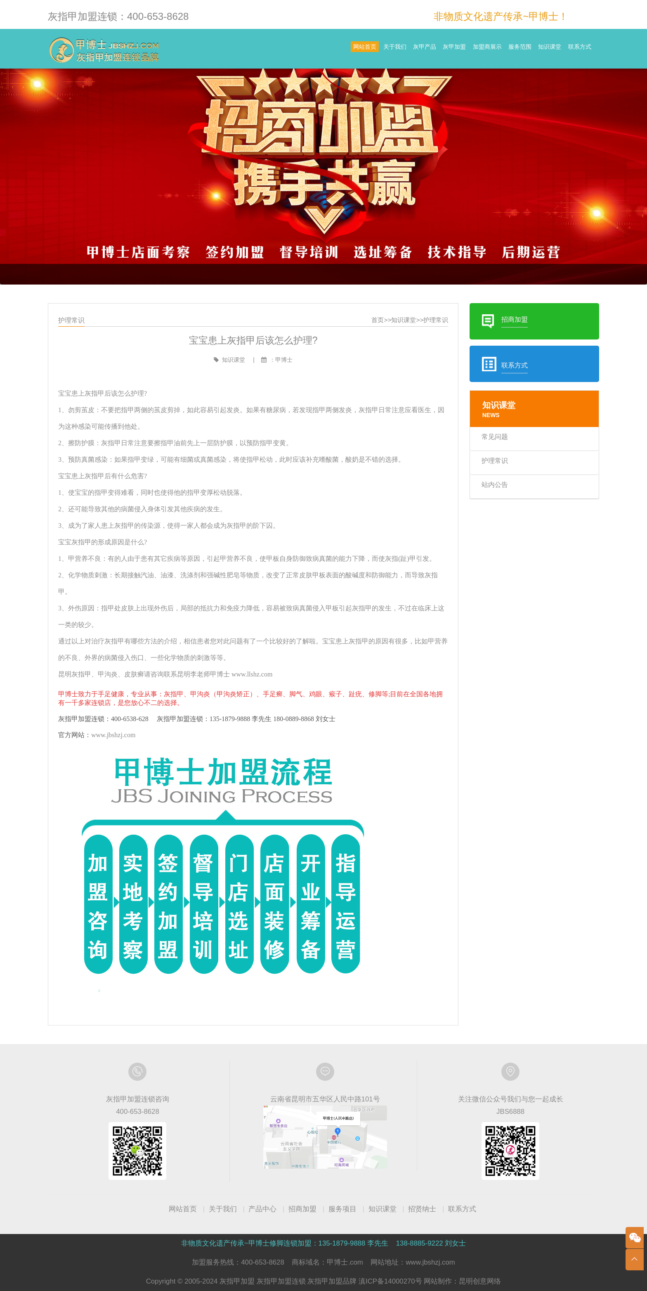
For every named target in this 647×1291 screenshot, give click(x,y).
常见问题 (495, 436)
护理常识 (435, 319)
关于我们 (319, 49)
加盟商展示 (446, 49)
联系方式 (574, 49)
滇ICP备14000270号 (390, 1281)
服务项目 (342, 1209)
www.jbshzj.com (113, 734)
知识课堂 (532, 49)
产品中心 (262, 1209)
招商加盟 (302, 1209)
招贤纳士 (422, 1209)
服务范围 (491, 49)
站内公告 (495, 484)
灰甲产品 (361, 49)
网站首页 (278, 49)
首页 (377, 319)
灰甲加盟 (402, 49)
